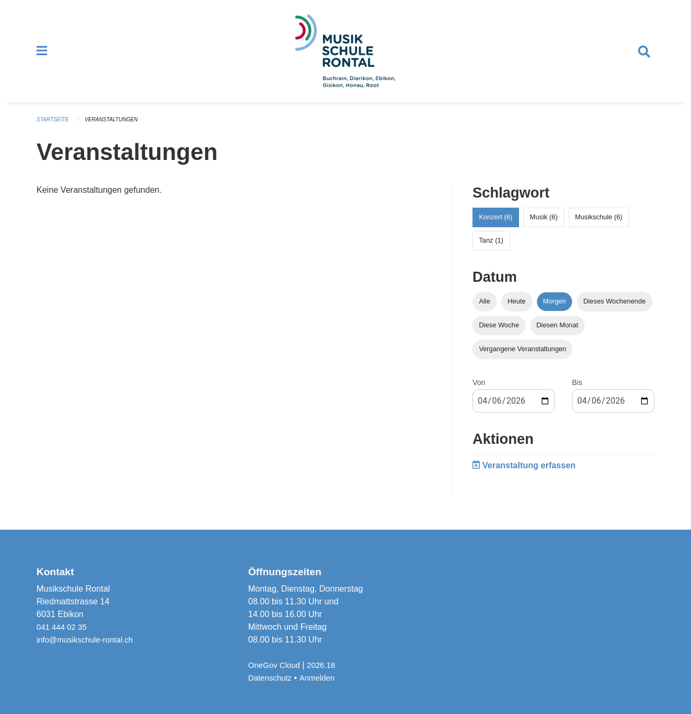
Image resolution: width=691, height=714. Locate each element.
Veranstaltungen (117, 129)
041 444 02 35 (63, 626)
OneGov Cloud (276, 665)
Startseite (54, 129)
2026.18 (326, 665)
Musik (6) (544, 226)
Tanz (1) (491, 250)
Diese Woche (499, 334)
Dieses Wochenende (615, 311)
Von (478, 392)
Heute (516, 311)
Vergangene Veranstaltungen (522, 358)
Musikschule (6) (599, 226)
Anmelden (322, 677)
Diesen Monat (557, 334)
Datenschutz (271, 677)
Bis (577, 392)
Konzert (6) (495, 226)
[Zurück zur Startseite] (345, 56)
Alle (484, 311)
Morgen (554, 311)
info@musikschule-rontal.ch (89, 639)
